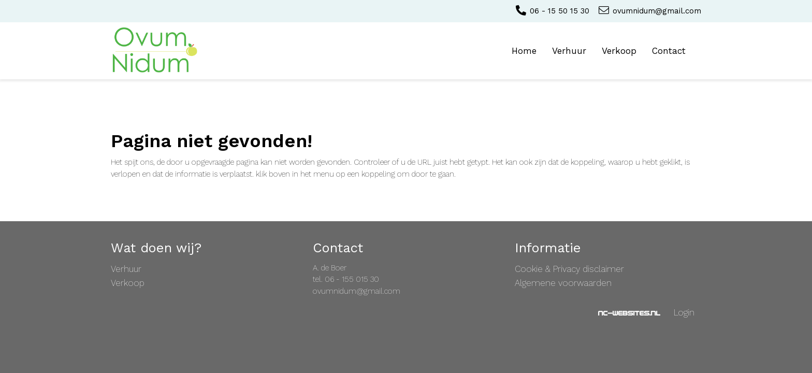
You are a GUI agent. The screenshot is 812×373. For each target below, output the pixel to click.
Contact (669, 51)
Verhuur (569, 51)
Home (524, 51)
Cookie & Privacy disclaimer (569, 269)
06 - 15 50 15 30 (551, 11)
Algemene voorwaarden (563, 283)
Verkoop (619, 51)
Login (684, 312)
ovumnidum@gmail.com (649, 11)
